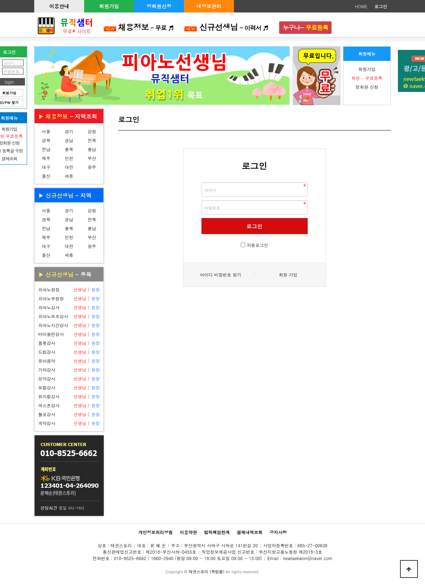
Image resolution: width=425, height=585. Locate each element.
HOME (361, 6)
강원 (92, 131)
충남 (92, 149)
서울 (46, 131)
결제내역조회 (249, 532)
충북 (69, 149)
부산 (92, 158)
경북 (46, 140)
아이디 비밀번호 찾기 (220, 274)
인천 (69, 158)
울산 (46, 176)
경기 (69, 131)
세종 (69, 176)
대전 (69, 167)
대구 (46, 167)
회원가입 (109, 6)
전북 (92, 140)
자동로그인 (257, 245)
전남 (46, 149)
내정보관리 (208, 6)
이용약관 (188, 532)
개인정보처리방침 (155, 532)
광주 (92, 167)
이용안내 (59, 6)
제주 (46, 158)
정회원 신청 (366, 87)
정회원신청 (159, 6)
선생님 (79, 289)
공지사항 (278, 532)
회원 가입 (288, 274)
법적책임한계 (217, 532)
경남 (69, 140)
